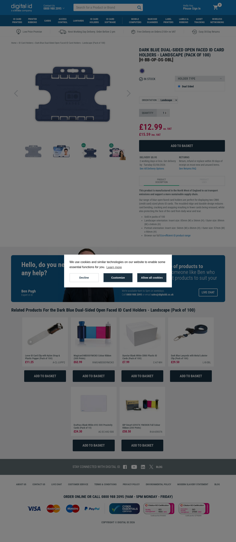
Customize (118, 277)
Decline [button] (84, 277)
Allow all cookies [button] (152, 277)
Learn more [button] (114, 267)
